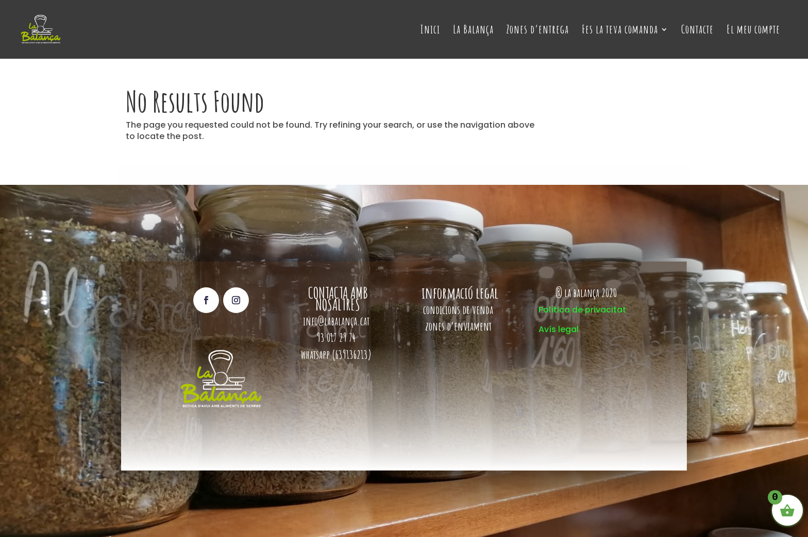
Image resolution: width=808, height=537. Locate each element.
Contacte (697, 31)
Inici (430, 31)
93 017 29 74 (337, 337)
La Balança (473, 31)
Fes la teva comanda (620, 31)
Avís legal (558, 329)
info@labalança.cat (336, 321)
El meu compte (753, 31)
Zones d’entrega (538, 31)
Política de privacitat (582, 310)
